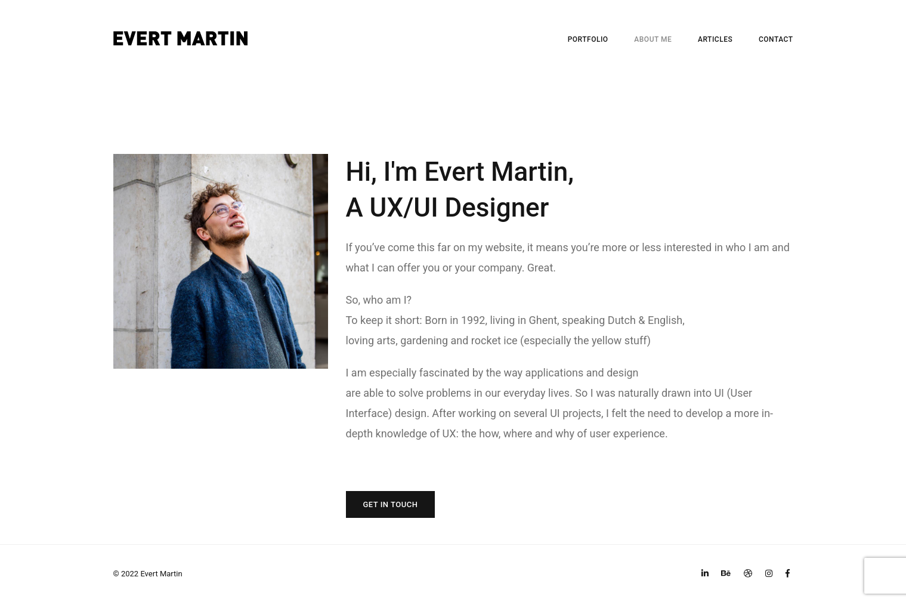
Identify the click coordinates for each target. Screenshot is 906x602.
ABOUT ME (653, 39)
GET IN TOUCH (390, 504)
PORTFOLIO (588, 39)
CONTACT (776, 39)
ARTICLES (715, 39)
